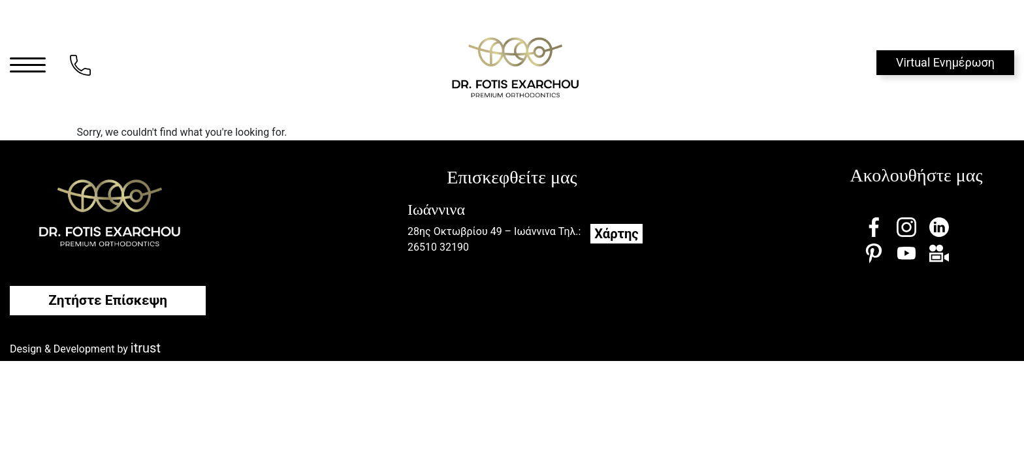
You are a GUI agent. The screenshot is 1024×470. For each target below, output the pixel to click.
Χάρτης (616, 234)
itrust (146, 348)
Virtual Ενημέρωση (945, 62)
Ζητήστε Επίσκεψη (107, 300)
